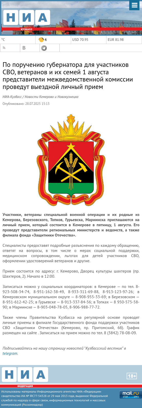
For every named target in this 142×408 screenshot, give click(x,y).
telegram (10, 353)
